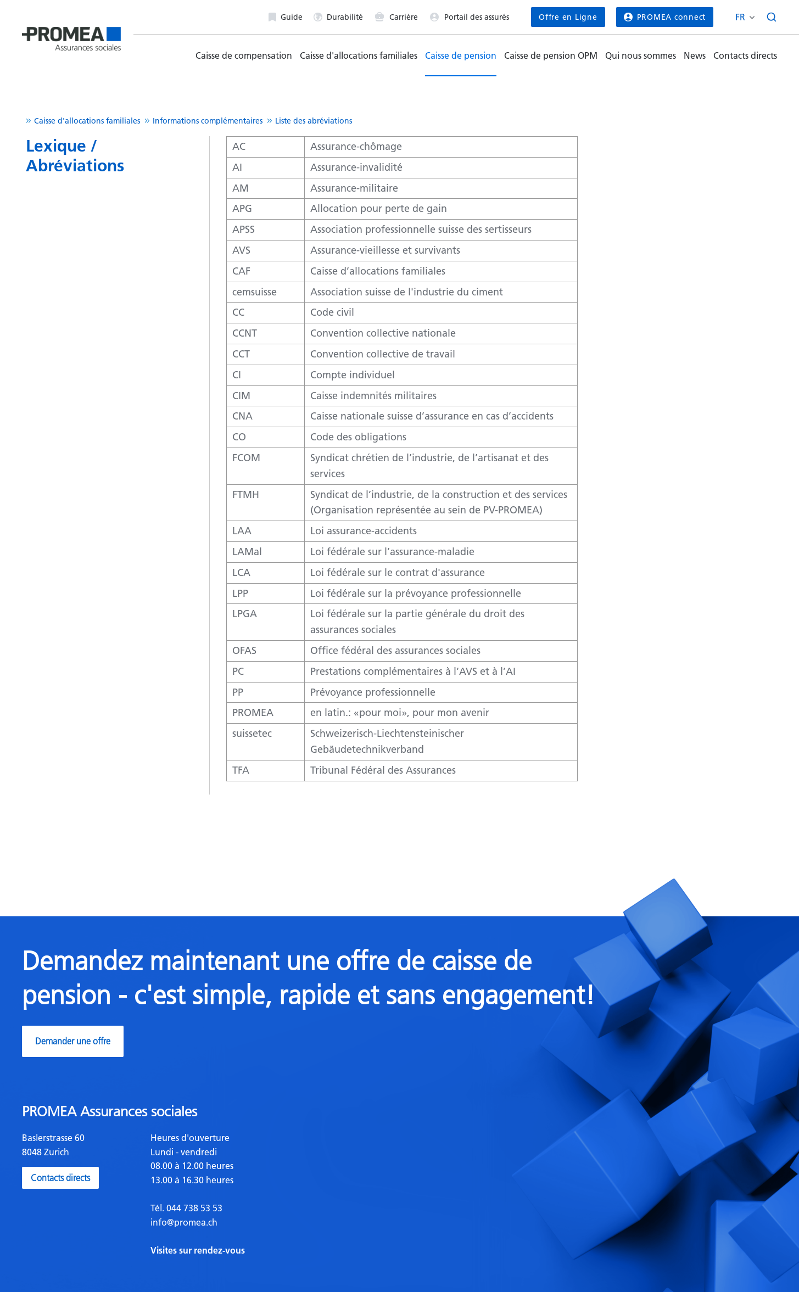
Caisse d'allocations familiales (358, 55)
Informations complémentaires (207, 121)
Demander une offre (72, 1041)
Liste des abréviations (313, 121)
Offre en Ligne (568, 17)
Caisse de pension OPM (550, 55)
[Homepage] (71, 34)
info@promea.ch (183, 1222)
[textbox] (271, 1194)
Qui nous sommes (640, 55)
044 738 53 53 (193, 1207)
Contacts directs (745, 55)
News (695, 55)
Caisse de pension (460, 55)
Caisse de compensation (243, 55)
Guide (286, 17)
